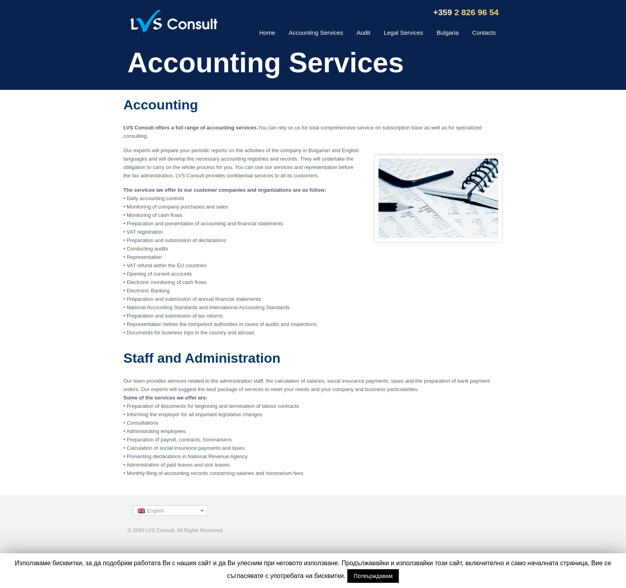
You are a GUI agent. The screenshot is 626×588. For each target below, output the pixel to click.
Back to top (493, 534)
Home (267, 32)
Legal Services (403, 32)
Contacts (484, 32)
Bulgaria (448, 32)
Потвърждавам (373, 576)
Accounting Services (316, 32)
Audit (363, 32)
